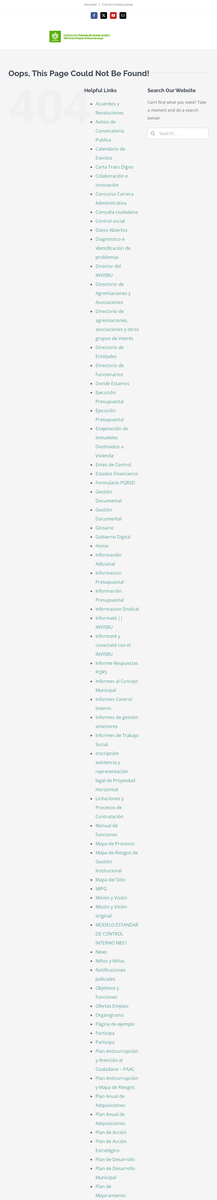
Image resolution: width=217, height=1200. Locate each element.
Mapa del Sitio (110, 880)
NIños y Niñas (110, 961)
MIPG (101, 889)
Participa (105, 1033)
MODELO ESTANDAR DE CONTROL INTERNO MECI (117, 934)
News (101, 952)
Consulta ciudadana (117, 212)
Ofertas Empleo (112, 1006)
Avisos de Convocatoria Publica (110, 131)
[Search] (153, 133)
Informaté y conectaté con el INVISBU (113, 645)
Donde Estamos (112, 383)
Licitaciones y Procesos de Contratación (110, 807)
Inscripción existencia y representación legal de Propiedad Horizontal (115, 771)
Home (102, 546)
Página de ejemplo (115, 1024)
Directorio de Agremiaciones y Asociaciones (113, 293)
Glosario (105, 528)
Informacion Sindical (117, 609)
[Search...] (178, 133)
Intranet (90, 4)
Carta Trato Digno (115, 167)
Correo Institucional (117, 4)
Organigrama (110, 1015)
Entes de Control (113, 465)
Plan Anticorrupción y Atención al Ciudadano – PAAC (117, 1060)
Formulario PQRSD (115, 483)
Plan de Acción (111, 1132)
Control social (110, 221)
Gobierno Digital (113, 537)
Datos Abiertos (111, 230)
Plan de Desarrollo (115, 1159)
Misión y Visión (111, 898)
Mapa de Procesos (115, 844)
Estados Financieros (117, 474)
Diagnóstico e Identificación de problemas (113, 248)
